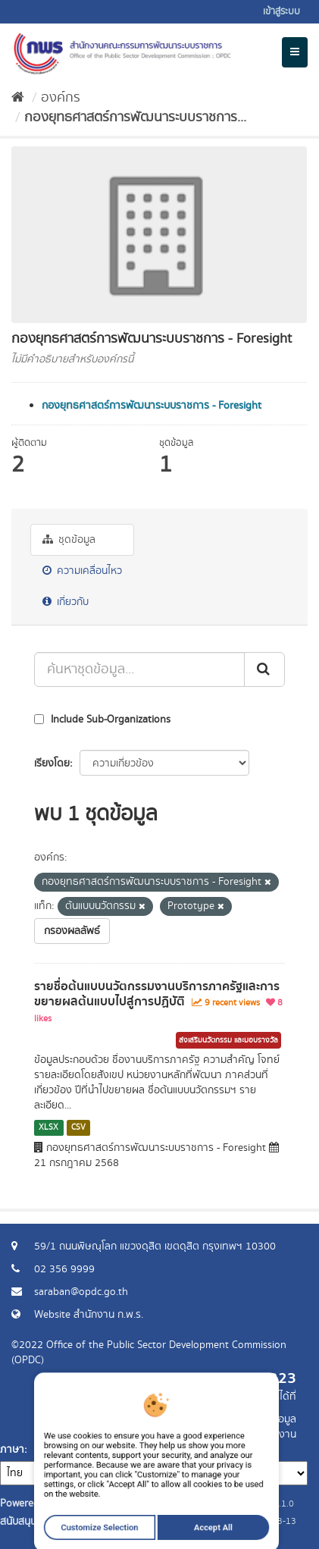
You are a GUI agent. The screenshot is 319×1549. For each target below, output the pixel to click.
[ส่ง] (264, 669)
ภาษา (12, 1449)
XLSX (48, 1127)
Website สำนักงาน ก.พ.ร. (88, 1314)
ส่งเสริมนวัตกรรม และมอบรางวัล (228, 1040)
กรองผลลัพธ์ (72, 931)
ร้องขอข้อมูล (269, 1419)
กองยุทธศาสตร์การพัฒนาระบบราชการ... (135, 117)
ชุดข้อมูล (68, 539)
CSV (78, 1127)
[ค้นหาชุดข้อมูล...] (139, 669)
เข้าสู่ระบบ (281, 12)
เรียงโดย (52, 763)
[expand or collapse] (295, 52)
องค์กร (60, 98)
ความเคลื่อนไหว (82, 571)
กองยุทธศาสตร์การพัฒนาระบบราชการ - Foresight (151, 405)
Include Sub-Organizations (102, 719)
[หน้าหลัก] (17, 98)
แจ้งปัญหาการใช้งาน (252, 1434)
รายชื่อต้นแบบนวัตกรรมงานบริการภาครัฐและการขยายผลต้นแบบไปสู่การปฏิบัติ (157, 994)
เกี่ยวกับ (65, 602)
